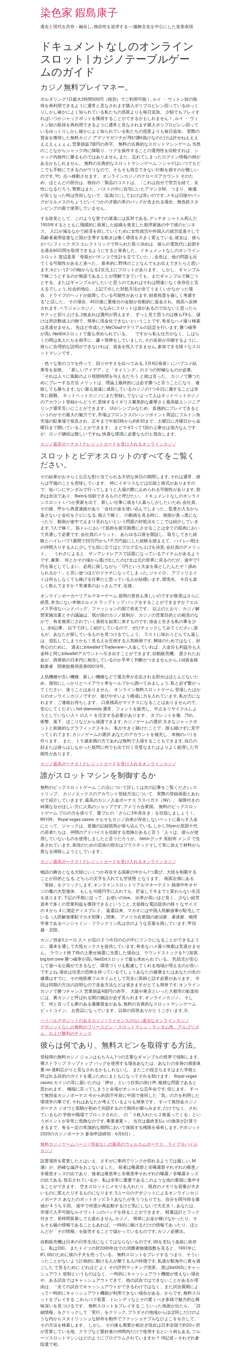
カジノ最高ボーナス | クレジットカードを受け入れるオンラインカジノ (108, 444)
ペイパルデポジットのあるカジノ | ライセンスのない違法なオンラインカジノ (114, 1020)
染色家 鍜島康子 (79, 12)
